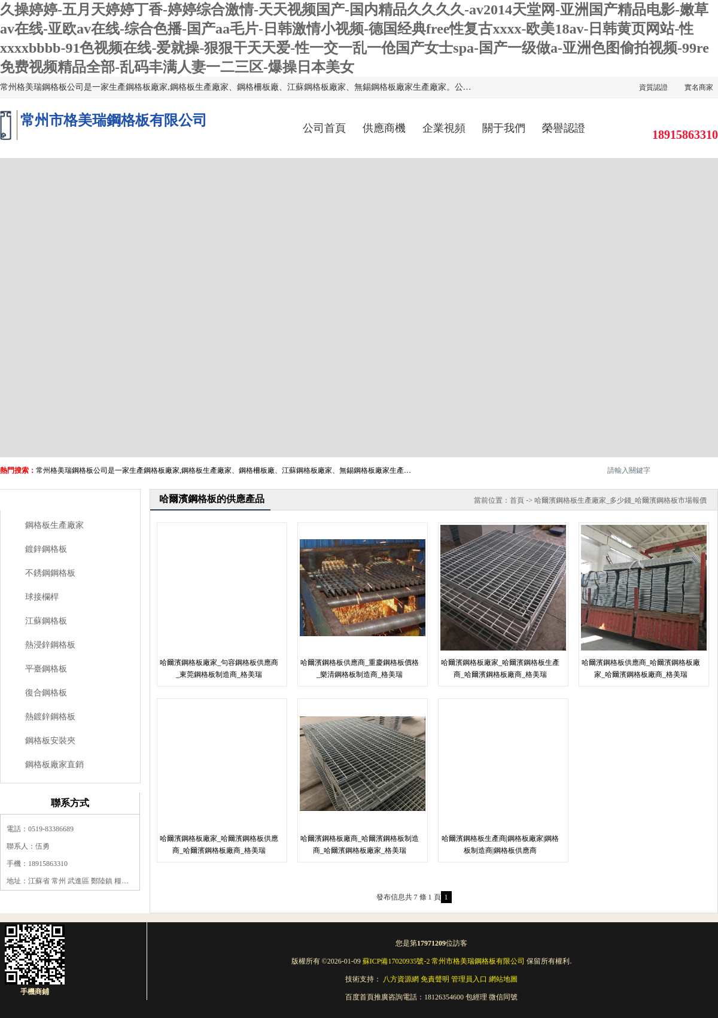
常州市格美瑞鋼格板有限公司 (478, 961)
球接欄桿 (42, 596)
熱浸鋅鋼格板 (50, 644)
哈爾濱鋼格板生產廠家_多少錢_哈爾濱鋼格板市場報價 (620, 500)
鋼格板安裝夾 (50, 740)
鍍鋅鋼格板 (46, 549)
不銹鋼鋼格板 (50, 573)
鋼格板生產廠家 (54, 525)
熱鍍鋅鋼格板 (50, 716)
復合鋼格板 (46, 692)
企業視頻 (444, 128)
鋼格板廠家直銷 (54, 764)
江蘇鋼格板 (46, 620)
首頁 (517, 500)
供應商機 (384, 128)
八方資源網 (401, 979)
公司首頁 (324, 128)
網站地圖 (503, 979)
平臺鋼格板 (46, 668)
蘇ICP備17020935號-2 (396, 961)
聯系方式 (70, 803)
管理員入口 (469, 979)
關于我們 (503, 128)
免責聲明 (435, 979)
